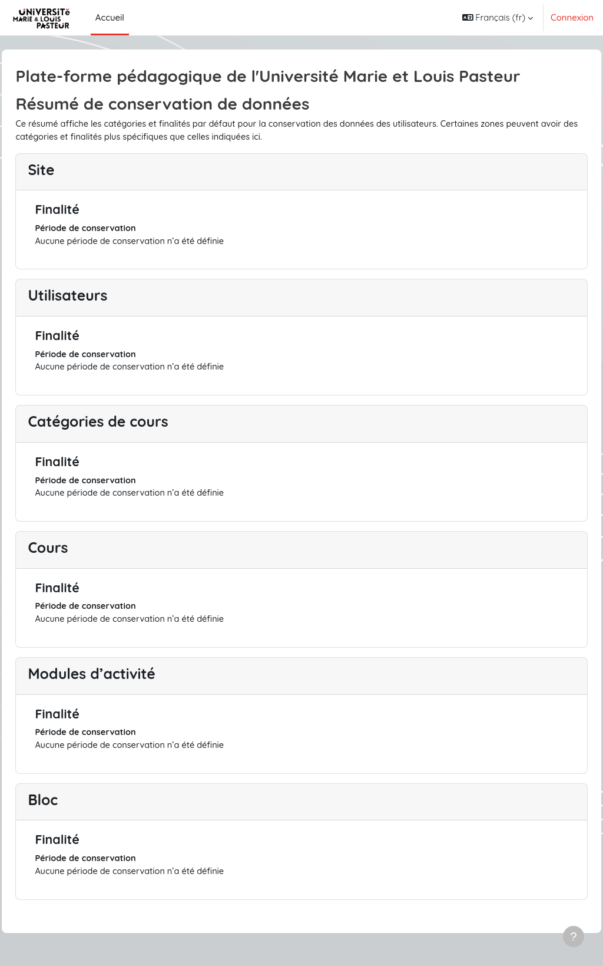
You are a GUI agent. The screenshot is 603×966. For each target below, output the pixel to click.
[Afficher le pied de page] (573, 936)
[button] (498, 17)
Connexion (572, 17)
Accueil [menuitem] (109, 17)
